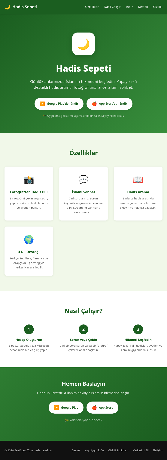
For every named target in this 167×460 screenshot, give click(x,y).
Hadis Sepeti (21, 7)
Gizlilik (157, 7)
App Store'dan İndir (109, 103)
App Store (102, 407)
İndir (129, 7)
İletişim (157, 450)
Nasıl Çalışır (112, 7)
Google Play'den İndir (59, 103)
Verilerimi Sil (141, 450)
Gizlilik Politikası (118, 450)
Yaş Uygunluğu (94, 450)
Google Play (66, 407)
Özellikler (92, 7)
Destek (143, 7)
